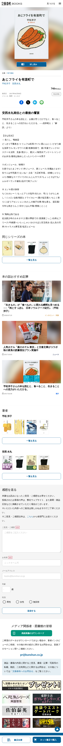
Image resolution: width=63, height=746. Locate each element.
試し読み (33, 64)
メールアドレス (8, 571)
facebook (21, 102)
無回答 (36, 602)
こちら (30, 516)
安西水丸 (16, 83)
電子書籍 (10, 73)
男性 (9, 602)
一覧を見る (31, 260)
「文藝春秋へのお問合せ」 (22, 671)
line (42, 102)
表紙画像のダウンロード (32, 633)
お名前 (5, 557)
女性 (22, 602)
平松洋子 (6, 83)
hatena (35, 102)
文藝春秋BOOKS (11, 3)
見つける (51, 3)
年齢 (4, 584)
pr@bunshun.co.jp (31, 654)
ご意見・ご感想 (8, 527)
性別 (4, 597)
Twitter (28, 102)
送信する (31, 611)
